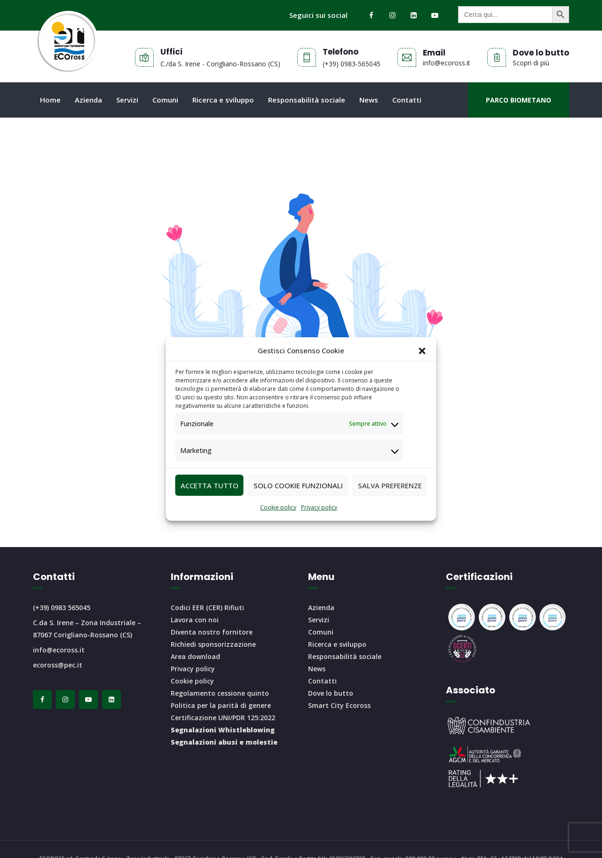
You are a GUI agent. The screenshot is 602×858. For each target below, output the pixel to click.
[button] (422, 351)
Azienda (88, 99)
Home (50, 99)
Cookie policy (278, 507)
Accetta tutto (209, 485)
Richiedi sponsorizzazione (213, 644)
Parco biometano (518, 99)
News (368, 99)
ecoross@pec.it (57, 664)
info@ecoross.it (59, 649)
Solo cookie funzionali (298, 485)
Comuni (165, 99)
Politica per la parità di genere (221, 705)
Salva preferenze (390, 485)
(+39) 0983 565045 (61, 607)
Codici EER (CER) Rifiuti (207, 607)
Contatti (406, 99)
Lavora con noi (195, 619)
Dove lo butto (330, 693)
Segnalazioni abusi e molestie (224, 742)
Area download (195, 656)
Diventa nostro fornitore (212, 632)
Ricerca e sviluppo (223, 99)
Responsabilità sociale (306, 99)
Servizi (127, 99)
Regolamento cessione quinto (220, 693)
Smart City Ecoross (339, 705)
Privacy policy (319, 507)
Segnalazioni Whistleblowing (223, 729)
